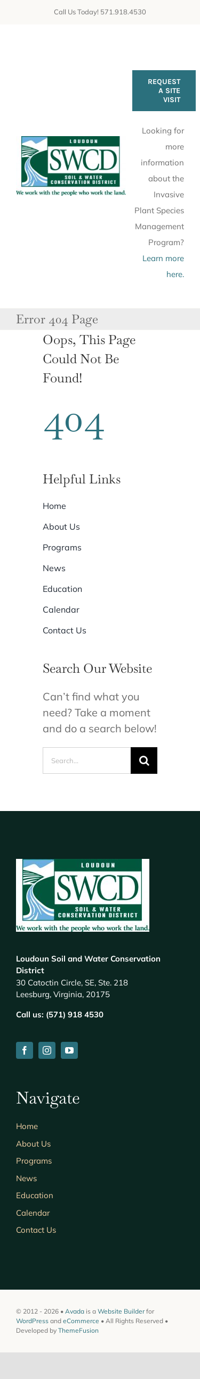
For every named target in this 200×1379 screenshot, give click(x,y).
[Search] (144, 760)
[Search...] (87, 760)
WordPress (32, 1321)
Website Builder (121, 1311)
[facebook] (24, 1050)
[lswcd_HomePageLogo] (71, 141)
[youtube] (69, 1050)
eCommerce (81, 1321)
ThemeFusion (78, 1330)
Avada (74, 1311)
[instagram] (46, 1050)
